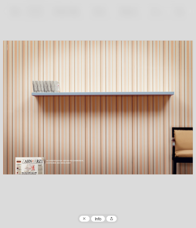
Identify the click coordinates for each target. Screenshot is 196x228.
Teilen (111, 219)
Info (98, 219)
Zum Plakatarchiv (84, 219)
